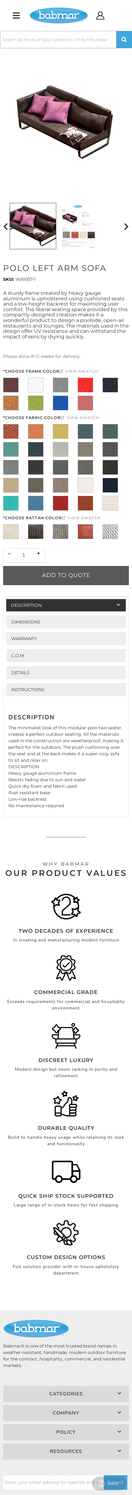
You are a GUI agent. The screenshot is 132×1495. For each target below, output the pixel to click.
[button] (66, 39)
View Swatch (78, 371)
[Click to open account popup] (100, 15)
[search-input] (58, 39)
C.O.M (17, 655)
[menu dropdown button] (16, 15)
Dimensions (25, 622)
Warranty (24, 638)
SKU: (8, 279)
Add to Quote (66, 575)
